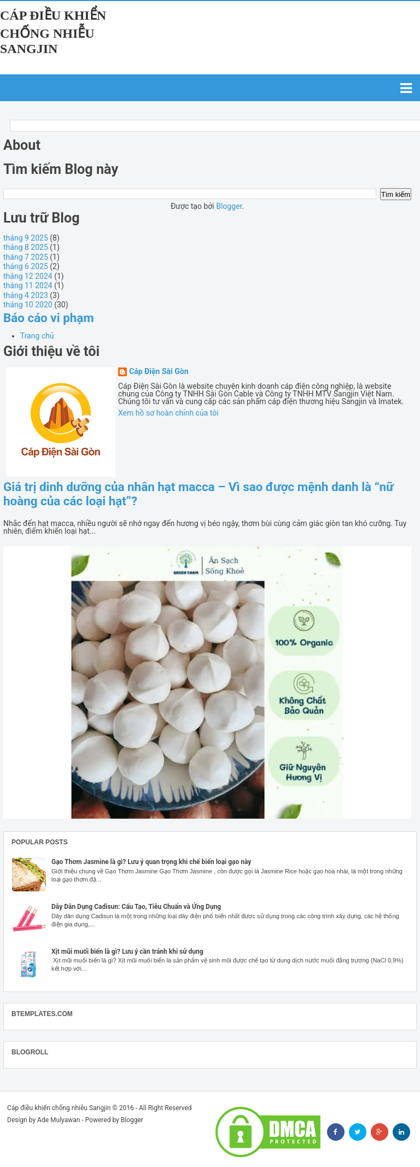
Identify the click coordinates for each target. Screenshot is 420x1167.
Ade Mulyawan (58, 1120)
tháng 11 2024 (27, 285)
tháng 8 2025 (25, 247)
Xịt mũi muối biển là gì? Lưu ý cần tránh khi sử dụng (127, 951)
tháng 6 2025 (25, 266)
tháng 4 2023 (25, 295)
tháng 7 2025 (25, 257)
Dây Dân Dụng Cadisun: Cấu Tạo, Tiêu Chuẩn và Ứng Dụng (136, 907)
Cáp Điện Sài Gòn (159, 371)
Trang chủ (37, 335)
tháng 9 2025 (25, 238)
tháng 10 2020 (27, 304)
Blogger (229, 206)
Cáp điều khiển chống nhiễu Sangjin (53, 32)
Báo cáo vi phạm (48, 318)
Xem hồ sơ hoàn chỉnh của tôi (168, 413)
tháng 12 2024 (27, 276)
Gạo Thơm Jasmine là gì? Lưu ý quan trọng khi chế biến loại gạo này (151, 862)
